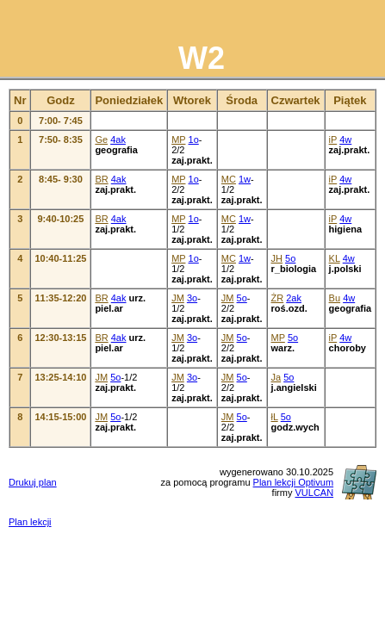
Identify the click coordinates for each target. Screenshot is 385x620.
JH (277, 258)
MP (178, 139)
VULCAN (314, 492)
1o (194, 139)
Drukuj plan (33, 482)
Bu (334, 298)
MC (228, 179)
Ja (276, 377)
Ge (101, 139)
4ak (118, 139)
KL (334, 258)
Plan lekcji (30, 522)
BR (101, 179)
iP (333, 139)
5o (290, 258)
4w (345, 139)
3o (192, 298)
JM (177, 298)
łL (274, 417)
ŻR (277, 298)
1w (245, 179)
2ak (293, 298)
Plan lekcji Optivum (293, 482)
